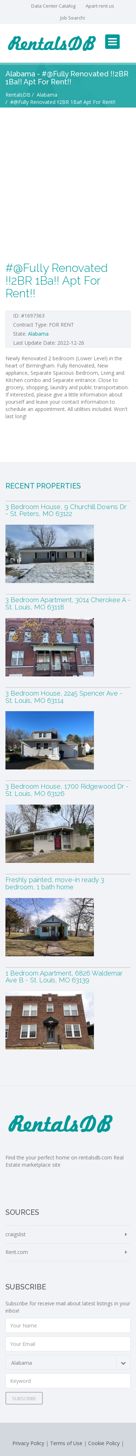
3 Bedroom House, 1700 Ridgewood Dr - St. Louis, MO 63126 (67, 789)
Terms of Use (66, 1443)
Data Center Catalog (53, 6)
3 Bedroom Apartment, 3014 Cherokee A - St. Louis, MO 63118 (68, 603)
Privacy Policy (28, 1443)
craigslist (15, 1234)
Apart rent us (100, 6)
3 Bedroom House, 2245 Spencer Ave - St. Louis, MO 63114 (64, 696)
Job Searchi (72, 17)
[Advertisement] (68, 179)
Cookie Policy (104, 1443)
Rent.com (16, 1252)
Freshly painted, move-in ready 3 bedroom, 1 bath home (54, 883)
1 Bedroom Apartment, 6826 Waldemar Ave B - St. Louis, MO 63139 (64, 976)
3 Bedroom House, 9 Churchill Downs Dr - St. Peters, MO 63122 (66, 510)
